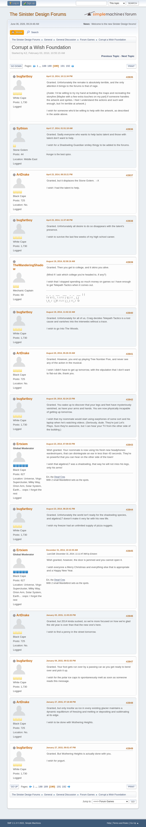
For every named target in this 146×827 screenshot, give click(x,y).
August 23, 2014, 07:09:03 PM (60, 444)
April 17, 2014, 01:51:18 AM (59, 128)
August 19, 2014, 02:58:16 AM (60, 261)
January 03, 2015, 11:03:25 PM (61, 615)
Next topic (127, 56)
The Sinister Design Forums (38, 14)
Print (131, 66)
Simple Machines (33, 823)
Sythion (22, 128)
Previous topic (110, 56)
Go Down (16, 66)
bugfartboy (24, 76)
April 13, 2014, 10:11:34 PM (59, 76)
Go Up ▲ (134, 823)
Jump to (87, 801)
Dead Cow (59, 477)
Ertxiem (22, 444)
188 (44, 66)
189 (49, 66)
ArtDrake (22, 174)
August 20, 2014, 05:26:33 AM (60, 353)
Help (109, 823)
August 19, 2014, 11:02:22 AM (60, 312)
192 (68, 66)
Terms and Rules (120, 823)
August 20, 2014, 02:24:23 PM (60, 399)
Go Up (14, 787)
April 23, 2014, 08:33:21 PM (59, 174)
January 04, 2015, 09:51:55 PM (61, 661)
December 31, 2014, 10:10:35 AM (62, 550)
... (40, 66)
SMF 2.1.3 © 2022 (15, 823)
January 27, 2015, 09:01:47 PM (61, 747)
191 (62, 66)
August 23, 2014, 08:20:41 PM (60, 509)
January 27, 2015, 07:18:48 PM (61, 702)
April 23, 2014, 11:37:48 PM (59, 220)
